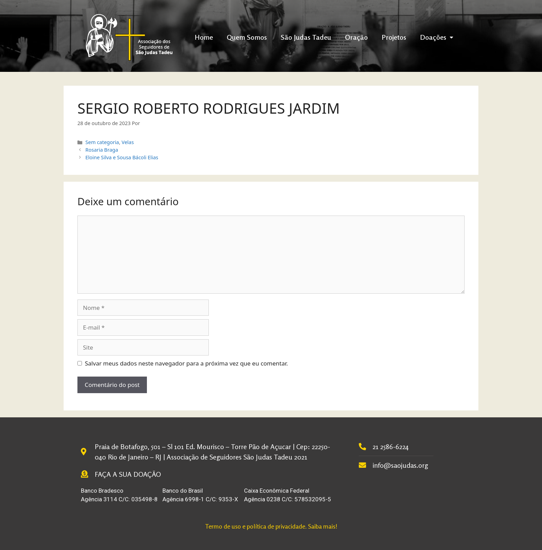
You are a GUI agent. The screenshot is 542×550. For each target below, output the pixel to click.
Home (204, 37)
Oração (356, 37)
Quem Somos (247, 37)
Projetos (394, 37)
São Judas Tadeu (306, 37)
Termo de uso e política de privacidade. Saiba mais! (271, 526)
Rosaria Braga (101, 149)
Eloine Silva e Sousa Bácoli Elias (121, 157)
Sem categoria (102, 142)
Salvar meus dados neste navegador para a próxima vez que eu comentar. (186, 363)
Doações (436, 37)
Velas (128, 142)
